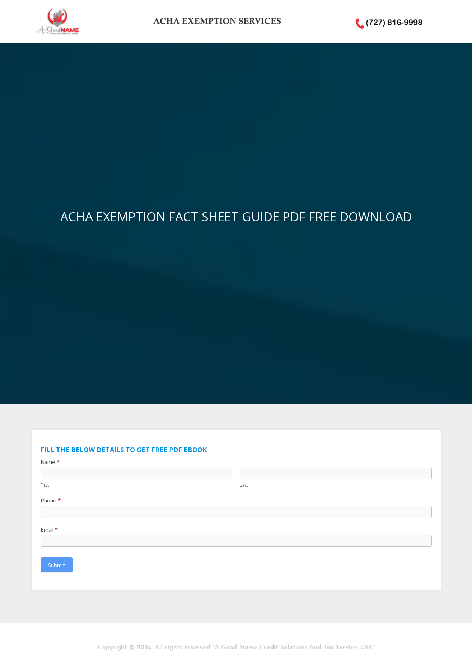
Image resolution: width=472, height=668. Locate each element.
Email (49, 529)
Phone (51, 500)
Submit (56, 565)
